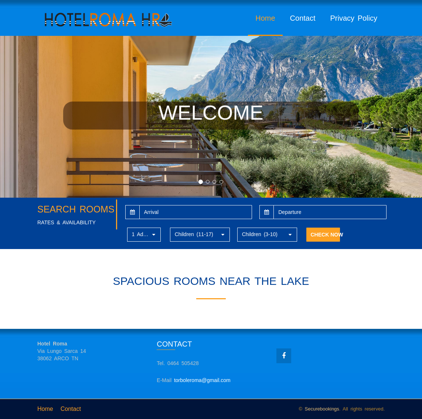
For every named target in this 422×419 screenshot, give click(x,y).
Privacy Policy (353, 18)
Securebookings (322, 409)
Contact (303, 18)
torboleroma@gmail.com (202, 380)
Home (265, 18)
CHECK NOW (325, 235)
